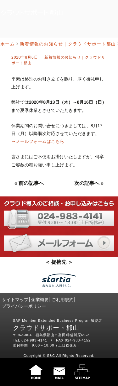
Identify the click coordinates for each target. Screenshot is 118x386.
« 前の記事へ (29, 183)
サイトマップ (15, 299)
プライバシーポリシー (24, 306)
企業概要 (40, 299)
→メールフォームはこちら (37, 141)
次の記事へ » (89, 183)
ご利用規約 (63, 299)
